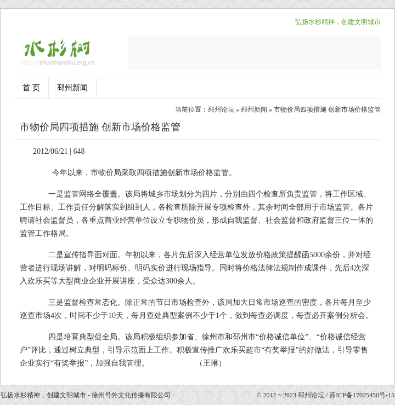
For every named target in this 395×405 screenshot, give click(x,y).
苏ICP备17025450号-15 (361, 395)
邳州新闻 (72, 88)
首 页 (31, 88)
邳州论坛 (221, 109)
